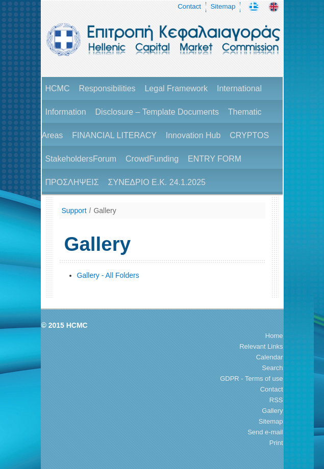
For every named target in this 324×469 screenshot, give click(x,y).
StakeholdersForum (81, 158)
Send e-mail (265, 432)
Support (74, 210)
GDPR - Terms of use (251, 378)
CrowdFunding (152, 158)
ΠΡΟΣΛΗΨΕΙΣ (72, 182)
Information (65, 112)
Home (274, 336)
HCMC (57, 88)
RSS (276, 400)
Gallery (104, 210)
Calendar (269, 357)
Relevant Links (261, 346)
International (239, 88)
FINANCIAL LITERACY (114, 135)
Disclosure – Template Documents (156, 112)
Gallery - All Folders (108, 275)
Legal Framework (176, 88)
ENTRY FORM (214, 158)
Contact (189, 6)
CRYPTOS (249, 135)
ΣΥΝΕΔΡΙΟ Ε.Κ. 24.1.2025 (157, 182)
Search (272, 368)
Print (276, 443)
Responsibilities (107, 88)
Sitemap (222, 6)
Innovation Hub (193, 135)
